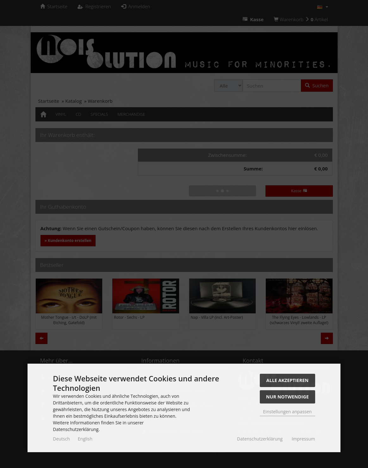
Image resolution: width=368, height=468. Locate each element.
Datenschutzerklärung (260, 439)
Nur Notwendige (287, 397)
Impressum (303, 439)
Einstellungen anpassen (287, 412)
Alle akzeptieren (287, 380)
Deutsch (61, 439)
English (85, 439)
